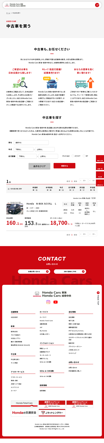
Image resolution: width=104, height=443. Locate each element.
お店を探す (15, 321)
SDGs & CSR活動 (46, 366)
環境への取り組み (75, 328)
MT (87, 156)
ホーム (8, 13)
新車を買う (15, 336)
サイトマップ (73, 360)
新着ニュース (44, 353)
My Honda (43, 335)
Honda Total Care (47, 325)
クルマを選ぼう (16, 339)
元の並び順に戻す (17, 189)
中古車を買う (15, 364)
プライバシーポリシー (76, 353)
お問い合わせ (73, 374)
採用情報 (43, 395)
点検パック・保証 (16, 388)
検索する (64, 166)
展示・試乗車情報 (17, 346)
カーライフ (43, 321)
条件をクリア (39, 166)
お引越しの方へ (45, 338)
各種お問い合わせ (32, 275)
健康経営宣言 (73, 332)
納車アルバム (44, 363)
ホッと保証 (14, 367)
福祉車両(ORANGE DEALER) (21, 349)
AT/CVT (77, 156)
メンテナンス (15, 391)
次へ (93, 181)
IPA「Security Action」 (77, 335)
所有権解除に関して (75, 377)
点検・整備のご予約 (71, 275)
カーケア (14, 395)
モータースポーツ (46, 359)
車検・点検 (14, 385)
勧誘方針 (72, 350)
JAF (41, 332)
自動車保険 (44, 328)
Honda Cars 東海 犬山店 (80, 198)
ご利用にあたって (74, 356)
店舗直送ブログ (45, 356)
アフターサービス (17, 381)
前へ (83, 181)
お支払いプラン (16, 342)
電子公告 (72, 325)
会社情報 (72, 321)
